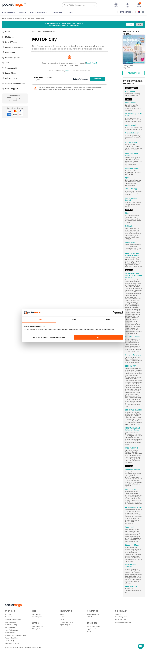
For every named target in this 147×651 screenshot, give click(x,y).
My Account (8, 52)
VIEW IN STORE (134, 73)
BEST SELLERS (8, 12)
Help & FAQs (36, 614)
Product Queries (93, 614)
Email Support (37, 617)
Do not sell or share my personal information (49, 337)
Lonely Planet (21, 18)
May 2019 (31, 18)
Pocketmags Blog (11, 625)
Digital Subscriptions (9, 18)
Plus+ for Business (11, 630)
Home (6, 32)
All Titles (8, 614)
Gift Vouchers (9, 78)
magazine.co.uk (120, 619)
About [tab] (108, 319)
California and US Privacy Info (15, 635)
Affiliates (90, 617)
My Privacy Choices (12, 643)
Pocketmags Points (66, 622)
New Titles (8, 617)
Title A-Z (7, 63)
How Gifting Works (38, 626)
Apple (62, 614)
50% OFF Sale (9, 42)
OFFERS (22, 12)
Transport (56, 12)
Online (62, 619)
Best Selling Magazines (13, 619)
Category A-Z (9, 68)
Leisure (70, 12)
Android (62, 617)
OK (98, 337)
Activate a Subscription (13, 83)
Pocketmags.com (121, 617)
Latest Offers (9, 73)
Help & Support (10, 89)
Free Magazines (10, 622)
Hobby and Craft (38, 12)
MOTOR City (40, 18)
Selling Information (93, 626)
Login (67, 71)
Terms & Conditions (11, 638)
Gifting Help (36, 629)
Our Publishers (10, 627)
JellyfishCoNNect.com (123, 622)
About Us (118, 614)
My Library (8, 37)
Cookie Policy (9, 640)
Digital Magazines (66, 625)
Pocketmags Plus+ (11, 58)
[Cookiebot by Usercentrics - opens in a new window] (113, 312)
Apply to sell (91, 629)
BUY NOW (98, 79)
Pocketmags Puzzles (12, 47)
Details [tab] (73, 319)
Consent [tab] (39, 319)
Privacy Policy (9, 633)
